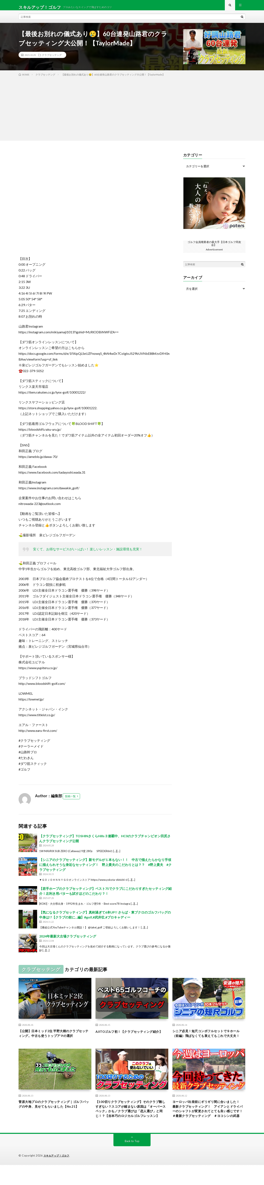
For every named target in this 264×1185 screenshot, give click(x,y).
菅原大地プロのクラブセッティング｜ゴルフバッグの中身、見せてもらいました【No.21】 (55, 1119)
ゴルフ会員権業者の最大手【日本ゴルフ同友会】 (214, 247)
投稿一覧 (70, 800)
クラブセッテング (52, 59)
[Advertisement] (132, 112)
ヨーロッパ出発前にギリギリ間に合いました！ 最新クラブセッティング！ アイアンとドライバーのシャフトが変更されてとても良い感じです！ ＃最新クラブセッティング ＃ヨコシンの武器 (208, 1124)
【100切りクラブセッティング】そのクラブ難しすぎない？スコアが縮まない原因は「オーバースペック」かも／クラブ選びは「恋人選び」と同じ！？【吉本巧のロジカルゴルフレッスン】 (131, 1124)
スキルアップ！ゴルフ (57, 1175)
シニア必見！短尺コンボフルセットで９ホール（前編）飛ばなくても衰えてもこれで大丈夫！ (208, 1041)
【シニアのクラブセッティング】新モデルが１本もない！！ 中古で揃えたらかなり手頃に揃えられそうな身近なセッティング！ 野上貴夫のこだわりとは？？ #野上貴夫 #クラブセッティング (105, 869)
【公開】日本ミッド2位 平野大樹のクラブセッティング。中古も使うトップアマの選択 (55, 1041)
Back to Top (132, 1161)
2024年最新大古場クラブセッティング (67, 940)
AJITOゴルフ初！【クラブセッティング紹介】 (131, 1038)
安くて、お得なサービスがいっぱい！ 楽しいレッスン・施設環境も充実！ (88, 553)
